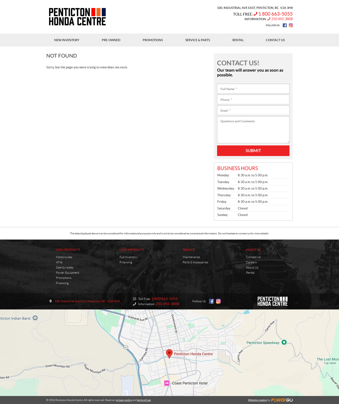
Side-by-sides (64, 267)
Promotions (63, 278)
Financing (62, 283)
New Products (68, 249)
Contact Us (253, 257)
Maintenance (191, 257)
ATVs (59, 262)
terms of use (144, 400)
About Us (253, 249)
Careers (251, 262)
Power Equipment (67, 272)
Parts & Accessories (195, 262)
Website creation (257, 400)
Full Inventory (129, 257)
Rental (250, 272)
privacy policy (124, 400)
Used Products (132, 249)
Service (189, 249)
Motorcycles (64, 257)
